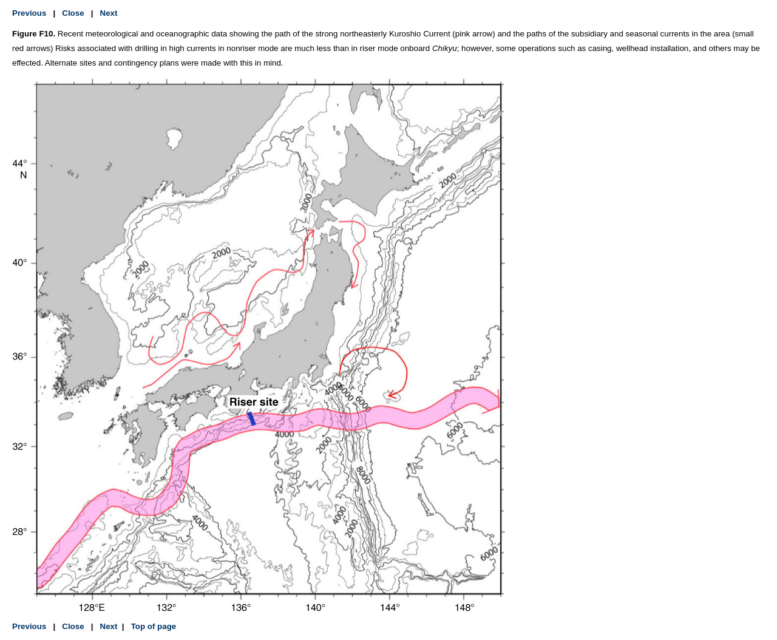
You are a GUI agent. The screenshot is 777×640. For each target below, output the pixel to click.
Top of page (152, 626)
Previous (29, 13)
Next (109, 13)
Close (73, 13)
